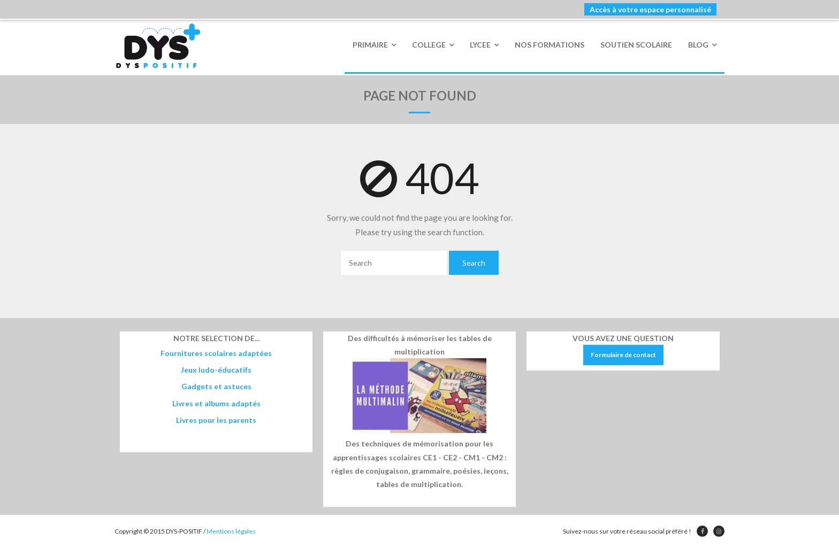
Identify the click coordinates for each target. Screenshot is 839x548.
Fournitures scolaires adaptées (216, 353)
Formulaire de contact (623, 355)
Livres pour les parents (216, 419)
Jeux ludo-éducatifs (216, 369)
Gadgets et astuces (216, 386)
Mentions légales (231, 531)
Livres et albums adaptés (216, 403)
